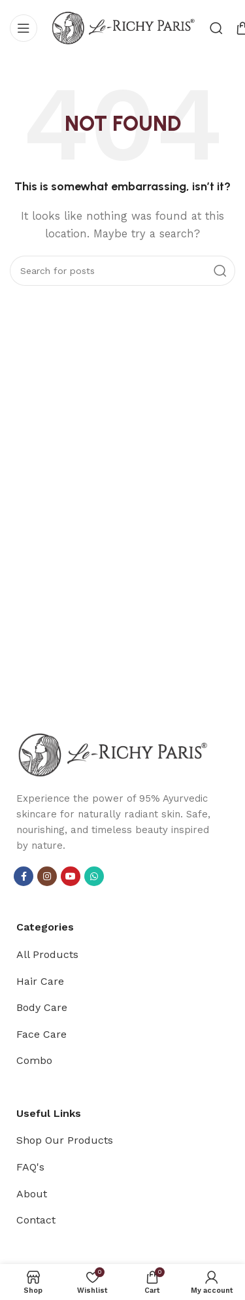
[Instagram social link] (47, 876)
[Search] (216, 28)
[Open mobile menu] (23, 28)
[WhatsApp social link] (94, 876)
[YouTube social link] (70, 876)
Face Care (41, 1034)
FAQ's (30, 1167)
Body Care (41, 1007)
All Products (47, 954)
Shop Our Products (64, 1140)
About (31, 1194)
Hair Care (40, 981)
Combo (34, 1060)
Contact (36, 1220)
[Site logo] (123, 27)
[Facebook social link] (23, 876)
